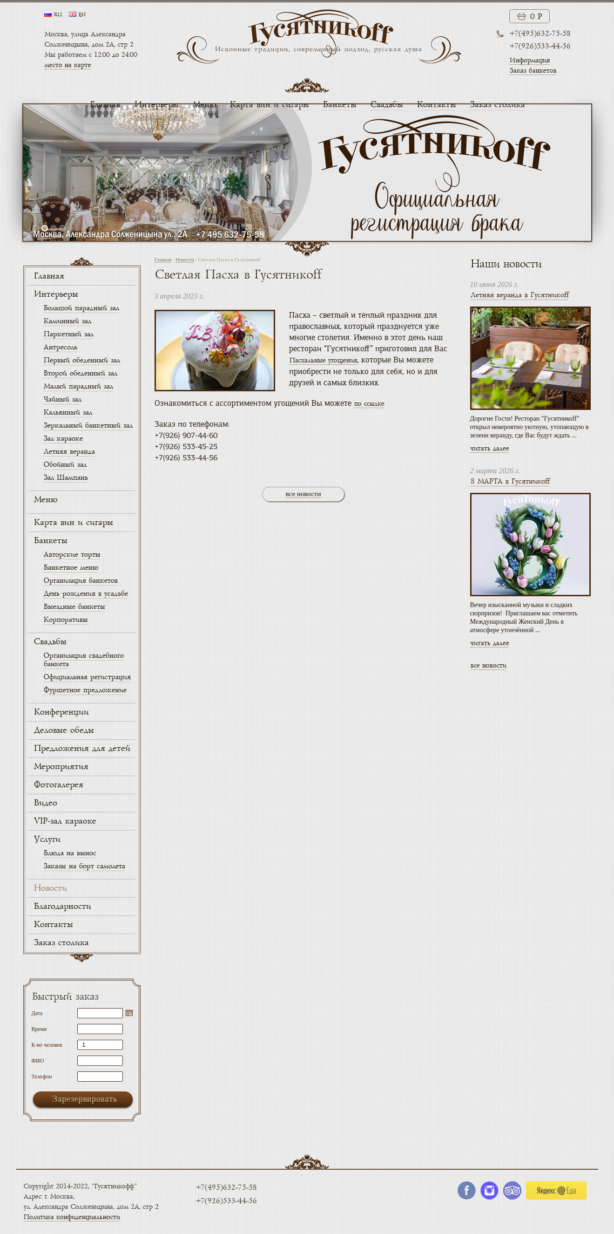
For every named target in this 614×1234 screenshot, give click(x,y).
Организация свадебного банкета (83, 659)
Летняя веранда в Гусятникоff (519, 295)
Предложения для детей (82, 748)
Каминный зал (67, 321)
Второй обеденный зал (80, 373)
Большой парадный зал (81, 308)
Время (39, 1029)
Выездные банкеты (74, 606)
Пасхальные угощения (323, 360)
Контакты (436, 105)
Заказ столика (497, 105)
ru (58, 15)
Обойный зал (64, 464)
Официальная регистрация (86, 677)
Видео (45, 803)
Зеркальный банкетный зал (87, 425)
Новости (50, 888)
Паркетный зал (68, 334)
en (82, 15)
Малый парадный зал (78, 386)
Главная (105, 105)
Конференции (61, 712)
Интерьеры (156, 105)
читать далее (489, 448)
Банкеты (339, 105)
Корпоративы (65, 619)
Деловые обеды (64, 730)
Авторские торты (71, 554)
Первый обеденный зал (81, 360)
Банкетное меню (70, 567)
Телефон (42, 1076)
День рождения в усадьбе (85, 593)
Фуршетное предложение (84, 690)
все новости (303, 494)
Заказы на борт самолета (84, 866)
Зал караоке (62, 438)
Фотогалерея (58, 785)
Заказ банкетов (532, 71)
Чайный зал (62, 399)
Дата (37, 1013)
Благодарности (62, 906)
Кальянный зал (67, 412)
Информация (529, 60)
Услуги (47, 839)
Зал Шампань (65, 477)
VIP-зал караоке (65, 821)
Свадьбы (386, 105)
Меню (204, 105)
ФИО (38, 1060)
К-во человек (47, 1045)
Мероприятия (61, 767)
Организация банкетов (80, 580)
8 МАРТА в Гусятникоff (509, 481)
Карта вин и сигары (269, 105)
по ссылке (369, 404)
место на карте (67, 65)
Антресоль (60, 347)
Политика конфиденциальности (71, 1217)
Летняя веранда (68, 451)
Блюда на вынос (69, 853)
